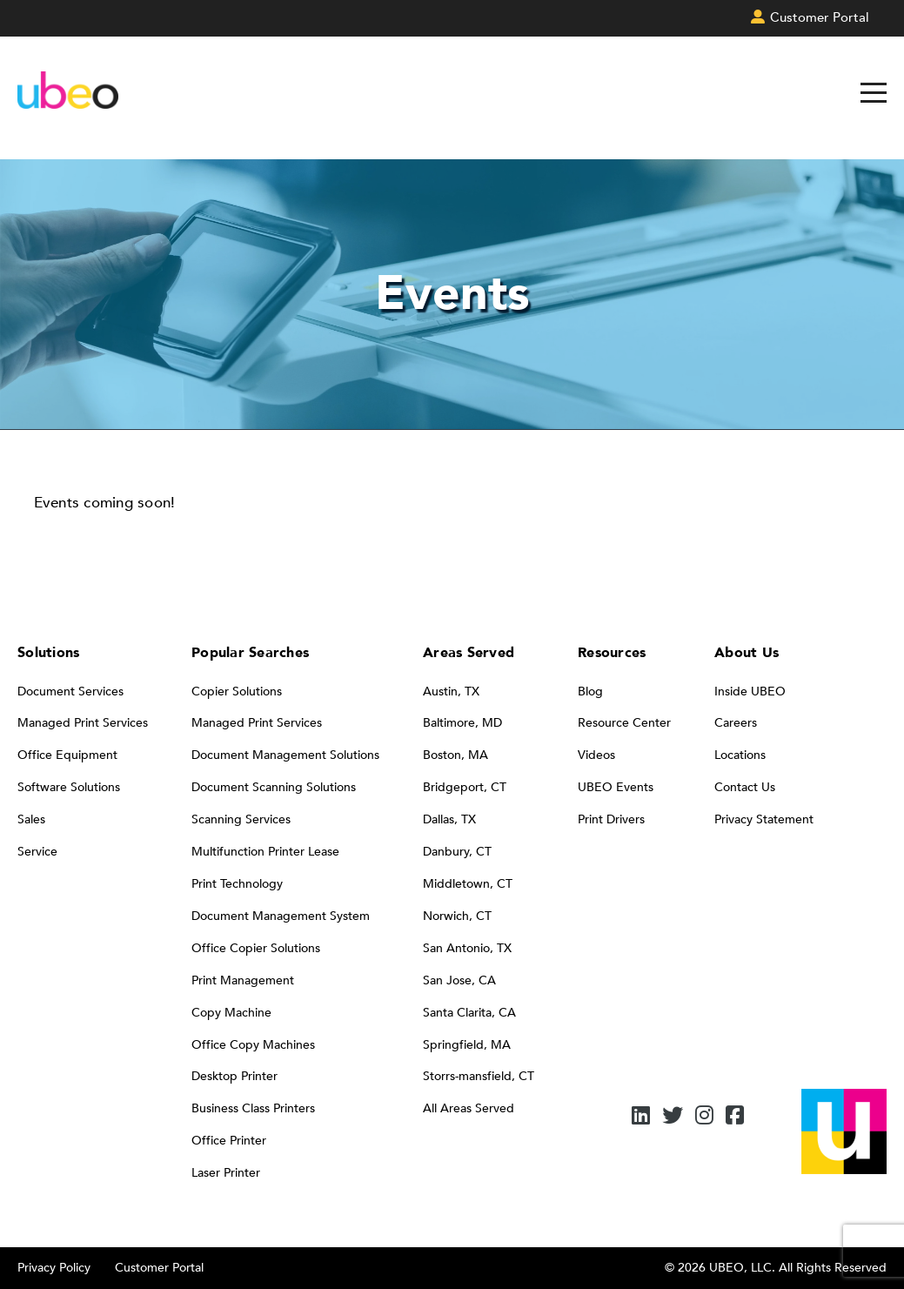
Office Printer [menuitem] (228, 1140)
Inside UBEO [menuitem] (750, 691)
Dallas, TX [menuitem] (449, 819)
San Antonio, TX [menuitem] (467, 948)
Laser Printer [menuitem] (225, 1173)
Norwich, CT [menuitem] (457, 916)
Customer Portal (159, 1267)
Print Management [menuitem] (242, 980)
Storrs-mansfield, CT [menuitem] (478, 1076)
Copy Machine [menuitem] (231, 1012)
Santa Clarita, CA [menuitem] (469, 1012)
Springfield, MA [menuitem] (467, 1045)
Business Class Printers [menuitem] (253, 1108)
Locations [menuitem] (740, 755)
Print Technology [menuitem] (237, 884)
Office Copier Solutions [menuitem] (255, 948)
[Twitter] (672, 1117)
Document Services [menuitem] (70, 691)
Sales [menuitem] (31, 819)
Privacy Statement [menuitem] (764, 819)
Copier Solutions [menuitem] (236, 691)
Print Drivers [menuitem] (611, 819)
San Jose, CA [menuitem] (459, 980)
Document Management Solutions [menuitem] (285, 755)
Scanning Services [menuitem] (241, 819)
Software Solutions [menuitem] (68, 787)
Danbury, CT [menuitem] (457, 851)
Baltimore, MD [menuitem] (462, 723)
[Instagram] (704, 1117)
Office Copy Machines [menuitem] (253, 1045)
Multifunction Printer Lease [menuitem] (265, 851)
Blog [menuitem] (590, 691)
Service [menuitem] (37, 851)
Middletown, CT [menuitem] (467, 884)
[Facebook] (735, 1117)
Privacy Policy (53, 1267)
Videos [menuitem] (596, 755)
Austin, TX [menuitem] (451, 691)
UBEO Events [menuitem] (615, 787)
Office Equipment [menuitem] (67, 755)
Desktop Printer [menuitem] (234, 1076)
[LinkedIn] (641, 1117)
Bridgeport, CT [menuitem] (464, 787)
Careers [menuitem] (735, 723)
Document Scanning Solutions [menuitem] (273, 787)
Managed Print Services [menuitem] (82, 723)
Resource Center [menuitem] (624, 723)
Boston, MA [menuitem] (455, 755)
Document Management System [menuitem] (280, 916)
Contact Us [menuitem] (744, 787)
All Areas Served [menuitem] (468, 1108)
